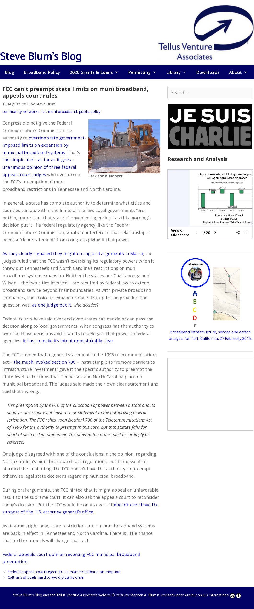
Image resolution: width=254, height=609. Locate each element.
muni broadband (62, 111)
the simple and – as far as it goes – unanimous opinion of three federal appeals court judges (39, 167)
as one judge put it (51, 305)
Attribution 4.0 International (213, 595)
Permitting (144, 72)
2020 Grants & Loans (96, 72)
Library (178, 72)
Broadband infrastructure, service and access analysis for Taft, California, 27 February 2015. (210, 332)
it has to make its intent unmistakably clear (68, 341)
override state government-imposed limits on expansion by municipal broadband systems (44, 145)
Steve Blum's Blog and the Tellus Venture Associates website (62, 595)
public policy (89, 111)
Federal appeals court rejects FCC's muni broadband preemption (64, 571)
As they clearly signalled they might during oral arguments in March (72, 253)
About (240, 72)
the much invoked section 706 (44, 362)
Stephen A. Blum (143, 595)
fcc (43, 111)
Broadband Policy (42, 72)
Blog (9, 72)
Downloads (207, 72)
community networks (21, 111)
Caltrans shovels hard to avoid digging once (46, 577)
